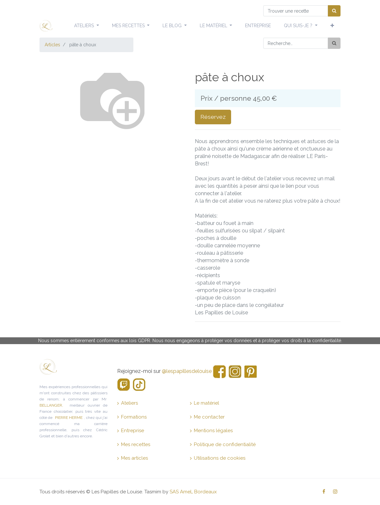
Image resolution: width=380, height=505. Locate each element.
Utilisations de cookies (217, 458)
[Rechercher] (334, 43)
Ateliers (127, 403)
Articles (52, 44)
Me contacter (207, 417)
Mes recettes (133, 444)
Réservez (213, 117)
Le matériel (204, 403)
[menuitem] (258, 25)
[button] (332, 25)
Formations (132, 417)
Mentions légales (211, 430)
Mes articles (132, 458)
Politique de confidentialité (223, 444)
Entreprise (130, 430)
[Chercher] (334, 11)
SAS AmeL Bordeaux (193, 492)
